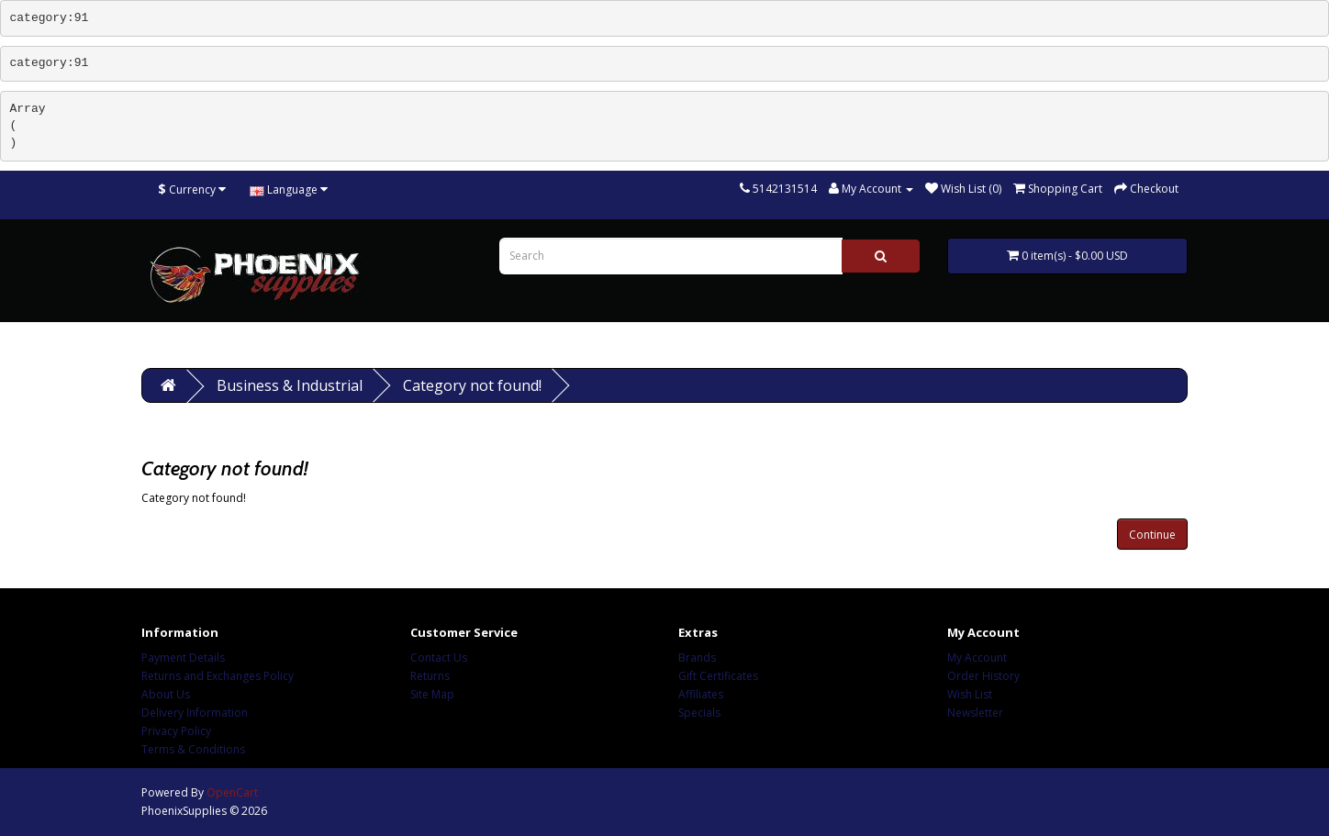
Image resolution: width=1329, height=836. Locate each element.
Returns (430, 676)
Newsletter (975, 712)
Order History (983, 676)
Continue (1152, 534)
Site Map (432, 694)
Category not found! (472, 385)
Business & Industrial (290, 385)
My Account (977, 657)
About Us (165, 694)
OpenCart (232, 792)
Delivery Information (194, 712)
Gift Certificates (718, 676)
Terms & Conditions (193, 749)
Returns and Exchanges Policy (217, 676)
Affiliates (700, 694)
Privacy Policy (176, 731)
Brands (697, 657)
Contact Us (438, 657)
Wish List (969, 694)
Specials (699, 712)
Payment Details (183, 657)
